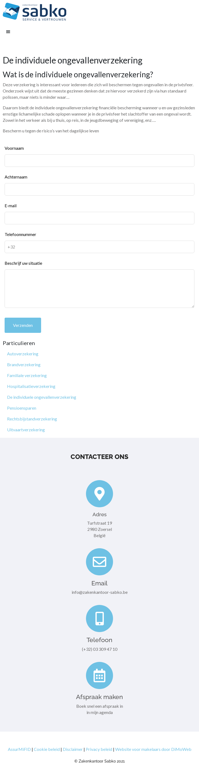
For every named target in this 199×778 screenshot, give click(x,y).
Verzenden (23, 325)
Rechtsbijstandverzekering (32, 418)
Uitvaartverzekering (26, 429)
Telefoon (99, 639)
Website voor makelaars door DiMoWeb (153, 749)
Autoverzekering (22, 353)
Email (99, 583)
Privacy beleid (99, 749)
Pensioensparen (21, 407)
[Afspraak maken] (99, 675)
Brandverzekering (24, 364)
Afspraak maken (99, 696)
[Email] (99, 561)
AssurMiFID (19, 749)
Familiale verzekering (27, 375)
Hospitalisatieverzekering (31, 386)
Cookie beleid (47, 749)
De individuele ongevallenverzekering (41, 397)
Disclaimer (73, 749)
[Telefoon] (99, 618)
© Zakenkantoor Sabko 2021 (99, 761)
